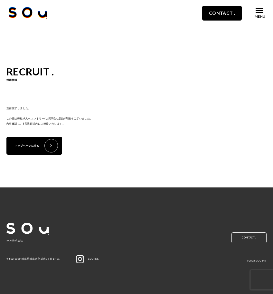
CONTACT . (214, 20)
